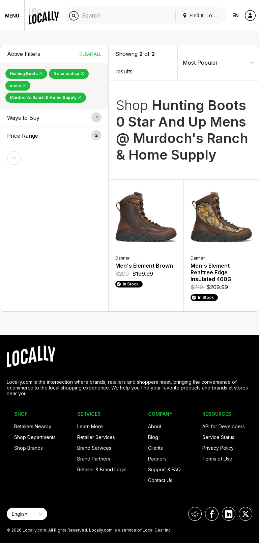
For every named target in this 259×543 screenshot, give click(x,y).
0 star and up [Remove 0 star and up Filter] (68, 73)
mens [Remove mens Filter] (18, 85)
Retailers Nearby (32, 426)
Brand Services (94, 448)
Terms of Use (217, 459)
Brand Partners (93, 459)
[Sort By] (218, 62)
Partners (157, 459)
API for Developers (223, 426)
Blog (153, 437)
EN (235, 15)
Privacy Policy (218, 448)
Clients (155, 448)
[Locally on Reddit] (195, 514)
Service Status (218, 437)
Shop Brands (28, 448)
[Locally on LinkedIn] (228, 514)
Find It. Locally (202, 15)
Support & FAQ (164, 469)
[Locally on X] (245, 514)
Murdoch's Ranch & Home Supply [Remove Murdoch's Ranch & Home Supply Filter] (46, 97)
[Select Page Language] (27, 514)
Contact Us (160, 480)
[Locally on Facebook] (212, 514)
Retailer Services (96, 437)
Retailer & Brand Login (101, 469)
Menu (12, 16)
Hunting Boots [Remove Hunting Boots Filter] (26, 73)
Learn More (90, 426)
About (154, 426)
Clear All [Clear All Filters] (90, 54)
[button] (54, 118)
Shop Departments (35, 437)
